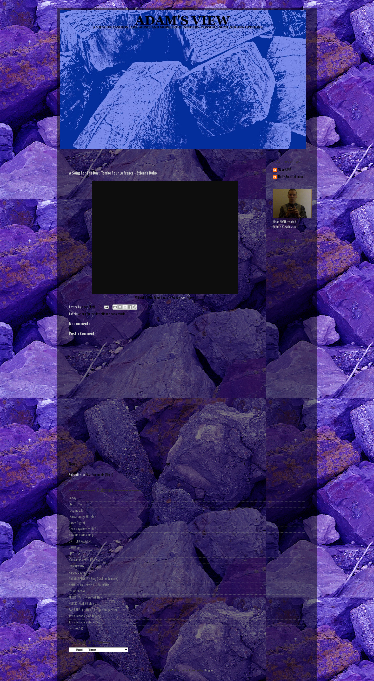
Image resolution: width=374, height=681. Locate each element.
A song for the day (88, 314)
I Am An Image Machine (82, 517)
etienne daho (109, 314)
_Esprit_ (190, 298)
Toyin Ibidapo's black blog (84, 622)
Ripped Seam (77, 572)
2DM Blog (74, 548)
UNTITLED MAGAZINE (80, 541)
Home (165, 464)
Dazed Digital (77, 523)
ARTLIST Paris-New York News (86, 597)
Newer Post (78, 464)
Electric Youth (77, 504)
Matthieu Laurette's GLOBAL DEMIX (89, 585)
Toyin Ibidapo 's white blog (85, 616)
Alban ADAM (284, 169)
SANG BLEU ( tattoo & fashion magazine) (93, 610)
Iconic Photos (77, 591)
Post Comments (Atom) (99, 475)
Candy (72, 498)
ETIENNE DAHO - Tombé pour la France (157, 298)
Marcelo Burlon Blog (81, 535)
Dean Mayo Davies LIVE (82, 529)
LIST (71, 554)
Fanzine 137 (76, 510)
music (121, 314)
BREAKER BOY (76, 566)
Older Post (252, 464)
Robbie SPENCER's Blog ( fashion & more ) (93, 579)
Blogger (208, 670)
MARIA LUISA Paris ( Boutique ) (86, 560)
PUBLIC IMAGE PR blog (81, 604)
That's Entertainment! (291, 177)
